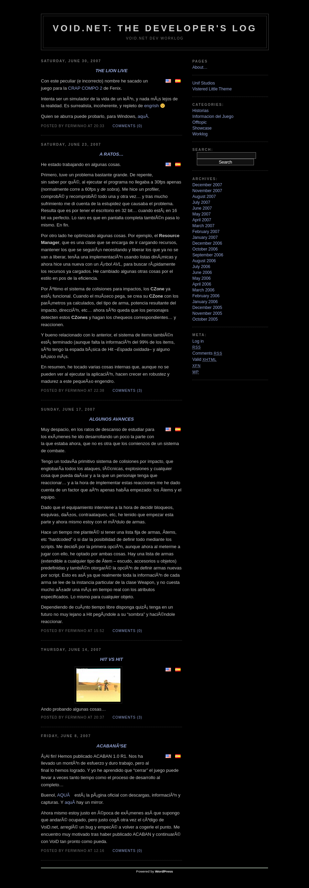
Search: (202, 150)
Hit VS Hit (111, 659)
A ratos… (111, 154)
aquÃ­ (143, 116)
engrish (151, 105)
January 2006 (205, 301)
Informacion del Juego (213, 116)
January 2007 (205, 237)
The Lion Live (111, 70)
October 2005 (205, 319)
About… (199, 67)
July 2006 (201, 266)
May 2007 (201, 214)
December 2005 (207, 307)
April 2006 (201, 284)
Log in (198, 341)
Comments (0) (127, 126)
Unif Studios (203, 83)
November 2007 (207, 190)
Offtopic (199, 122)
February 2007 (206, 231)
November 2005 (207, 313)
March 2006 (203, 290)
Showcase (202, 128)
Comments (207, 353)
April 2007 (201, 220)
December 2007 (207, 184)
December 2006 (207, 243)
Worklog (199, 134)
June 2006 (202, 272)
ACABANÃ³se (111, 745)
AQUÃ (65, 795)
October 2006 (205, 249)
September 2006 (207, 255)
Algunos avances (111, 419)
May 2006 (201, 278)
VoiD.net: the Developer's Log (155, 28)
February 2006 (206, 295)
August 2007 (204, 196)
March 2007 (203, 225)
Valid (204, 359)
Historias (200, 110)
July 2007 (201, 202)
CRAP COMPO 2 (85, 88)
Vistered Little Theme (212, 89)
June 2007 (202, 208)
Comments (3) (127, 390)
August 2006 (204, 260)
